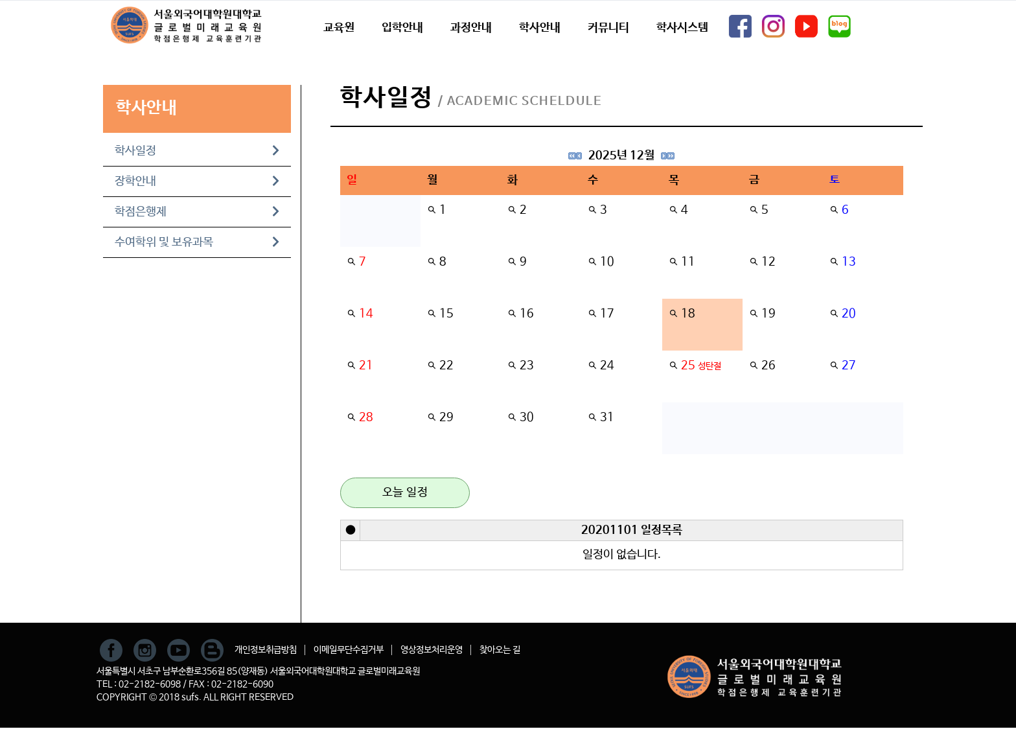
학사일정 (197, 151)
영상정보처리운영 (431, 650)
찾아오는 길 (499, 650)
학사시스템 (682, 27)
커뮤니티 (608, 27)
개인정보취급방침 (266, 650)
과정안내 (471, 27)
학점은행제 (197, 211)
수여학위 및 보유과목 (197, 242)
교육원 (338, 27)
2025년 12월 (621, 155)
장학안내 (197, 181)
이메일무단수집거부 (349, 650)
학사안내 (539, 27)
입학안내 (402, 27)
